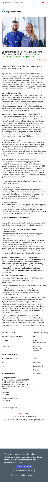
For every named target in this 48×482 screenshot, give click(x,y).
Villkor (12, 420)
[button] (43, 2)
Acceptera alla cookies (24, 466)
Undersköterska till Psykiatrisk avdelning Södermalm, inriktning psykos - (22, 54)
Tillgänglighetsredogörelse (36, 420)
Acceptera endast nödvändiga (24, 470)
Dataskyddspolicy (21, 420)
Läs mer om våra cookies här (24, 475)
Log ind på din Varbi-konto (13, 2)
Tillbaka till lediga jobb (9, 408)
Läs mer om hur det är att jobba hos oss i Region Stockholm (23, 325)
